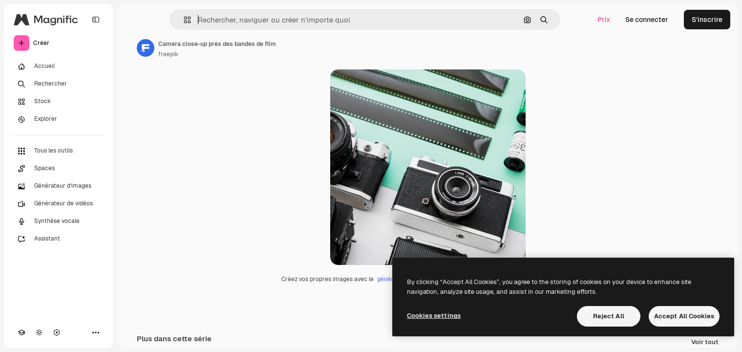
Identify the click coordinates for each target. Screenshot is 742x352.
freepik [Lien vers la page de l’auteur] (168, 54)
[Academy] (21, 332)
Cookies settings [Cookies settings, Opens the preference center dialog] (434, 315)
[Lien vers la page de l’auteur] (145, 48)
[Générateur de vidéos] (59, 204)
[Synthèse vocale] (59, 221)
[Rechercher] (59, 84)
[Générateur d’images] (59, 186)
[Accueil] (59, 66)
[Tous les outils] (59, 151)
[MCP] (56, 332)
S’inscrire (707, 19)
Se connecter (646, 19)
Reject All (608, 316)
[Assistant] (59, 239)
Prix (604, 19)
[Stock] (59, 102)
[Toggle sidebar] (96, 19)
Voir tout (705, 342)
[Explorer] (59, 119)
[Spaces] (59, 168)
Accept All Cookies (684, 316)
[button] (183, 19)
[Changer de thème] (39, 332)
